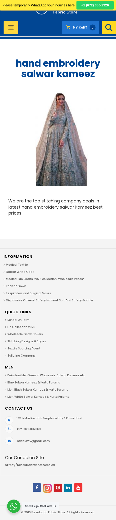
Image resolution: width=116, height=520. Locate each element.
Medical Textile (17, 265)
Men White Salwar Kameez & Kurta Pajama (38, 397)
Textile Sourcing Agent (23, 348)
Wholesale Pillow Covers (25, 334)
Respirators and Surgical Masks (28, 293)
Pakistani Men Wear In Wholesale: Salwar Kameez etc (46, 375)
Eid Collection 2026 (21, 327)
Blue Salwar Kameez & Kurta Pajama (33, 382)
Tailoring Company (21, 355)
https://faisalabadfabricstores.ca (30, 465)
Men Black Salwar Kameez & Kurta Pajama (37, 390)
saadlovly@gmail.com (33, 441)
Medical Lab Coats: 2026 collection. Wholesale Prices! (45, 279)
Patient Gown (16, 286)
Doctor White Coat (20, 272)
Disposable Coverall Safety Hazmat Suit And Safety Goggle (49, 300)
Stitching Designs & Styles (26, 341)
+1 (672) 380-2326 (95, 5)
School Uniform (18, 320)
